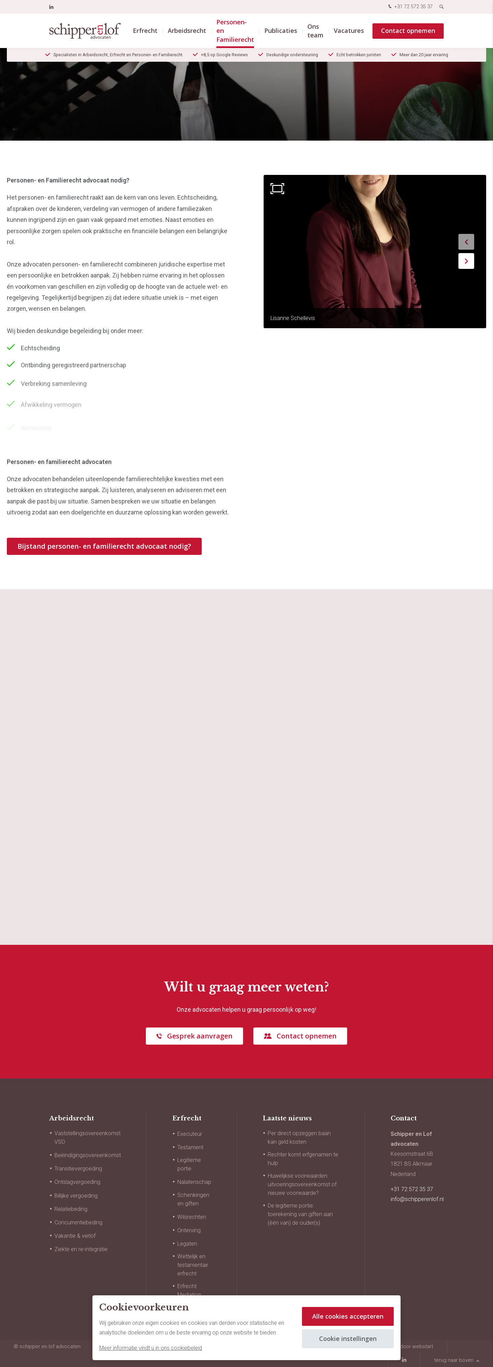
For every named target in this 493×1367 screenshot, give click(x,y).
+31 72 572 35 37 (410, 7)
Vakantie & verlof (75, 1236)
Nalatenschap (194, 1182)
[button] (466, 242)
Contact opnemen (408, 30)
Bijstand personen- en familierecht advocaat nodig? (104, 546)
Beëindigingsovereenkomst (87, 1155)
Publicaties (280, 30)
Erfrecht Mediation (189, 1290)
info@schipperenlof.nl (417, 1199)
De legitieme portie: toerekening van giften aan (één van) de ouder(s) (300, 1214)
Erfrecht (145, 30)
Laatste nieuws (287, 1118)
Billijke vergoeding (76, 1195)
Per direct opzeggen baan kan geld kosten (299, 1137)
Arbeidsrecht (187, 30)
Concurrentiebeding (78, 1222)
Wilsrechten (191, 1217)
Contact (404, 1118)
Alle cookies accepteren (347, 1316)
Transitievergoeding (78, 1168)
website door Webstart (406, 1346)
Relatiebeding (70, 1209)
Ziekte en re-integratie (81, 1249)
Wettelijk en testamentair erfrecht (192, 1265)
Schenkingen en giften (193, 1199)
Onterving (189, 1230)
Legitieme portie (189, 1164)
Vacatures (349, 30)
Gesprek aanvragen (199, 1036)
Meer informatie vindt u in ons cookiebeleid (150, 1348)
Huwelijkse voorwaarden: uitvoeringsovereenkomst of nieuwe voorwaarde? (302, 1184)
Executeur (189, 1134)
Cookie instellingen (348, 1338)
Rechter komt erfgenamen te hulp (303, 1158)
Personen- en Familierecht (235, 30)
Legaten (187, 1243)
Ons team (315, 30)
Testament (190, 1147)
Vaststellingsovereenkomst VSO (87, 1137)
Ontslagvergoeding (77, 1182)
